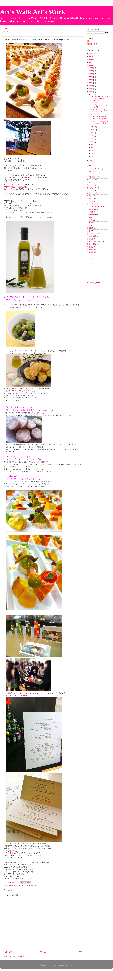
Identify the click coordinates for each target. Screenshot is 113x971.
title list (6, 31)
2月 (92, 153)
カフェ (89, 182)
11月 (93, 127)
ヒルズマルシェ (10, 184)
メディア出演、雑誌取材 (95, 206)
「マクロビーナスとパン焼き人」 (21, 391)
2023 (91, 59)
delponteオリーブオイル (17, 885)
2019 (91, 71)
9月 (92, 133)
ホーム (43, 952)
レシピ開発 (91, 209)
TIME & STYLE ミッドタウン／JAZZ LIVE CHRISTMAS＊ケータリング (99, 99)
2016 (91, 80)
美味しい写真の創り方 (95, 241)
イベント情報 (92, 177)
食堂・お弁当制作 (93, 233)
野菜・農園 (91, 244)
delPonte (27, 177)
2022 (91, 62)
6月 (92, 142)
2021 (91, 65)
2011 (91, 160)
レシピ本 (90, 212)
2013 (91, 89)
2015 (91, 83)
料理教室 (90, 247)
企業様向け (91, 214)
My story (90, 171)
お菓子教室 (91, 180)
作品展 (89, 217)
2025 (91, 53)
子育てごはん (92, 220)
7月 (92, 139)
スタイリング (92, 193)
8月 (92, 136)
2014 (91, 86)
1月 (92, 156)
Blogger (70, 965)
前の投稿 (77, 952)
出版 (88, 225)
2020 (91, 68)
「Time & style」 (10, 853)
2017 (91, 77)
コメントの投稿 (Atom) (16, 956)
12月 (93, 94)
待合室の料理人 (92, 236)
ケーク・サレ (92, 185)
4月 (92, 147)
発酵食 (89, 239)
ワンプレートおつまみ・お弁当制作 (99, 106)
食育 (88, 231)
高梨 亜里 (93, 44)
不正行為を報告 (93, 283)
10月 (93, 130)
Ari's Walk (92, 41)
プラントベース (92, 204)
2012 (91, 92)
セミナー (90, 196)
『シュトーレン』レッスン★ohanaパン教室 (99, 122)
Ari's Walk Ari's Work (32, 12)
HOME (6, 29)
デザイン (90, 198)
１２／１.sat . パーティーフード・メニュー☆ (100, 111)
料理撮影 (90, 249)
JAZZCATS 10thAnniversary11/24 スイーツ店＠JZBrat (99, 116)
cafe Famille (22, 695)
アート (89, 174)
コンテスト (91, 190)
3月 (92, 150)
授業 (88, 223)
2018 (91, 74)
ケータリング (32, 885)
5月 (92, 144)
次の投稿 (8, 952)
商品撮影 (90, 228)
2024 (91, 56)
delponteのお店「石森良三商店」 (16, 187)
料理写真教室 (92, 252)
